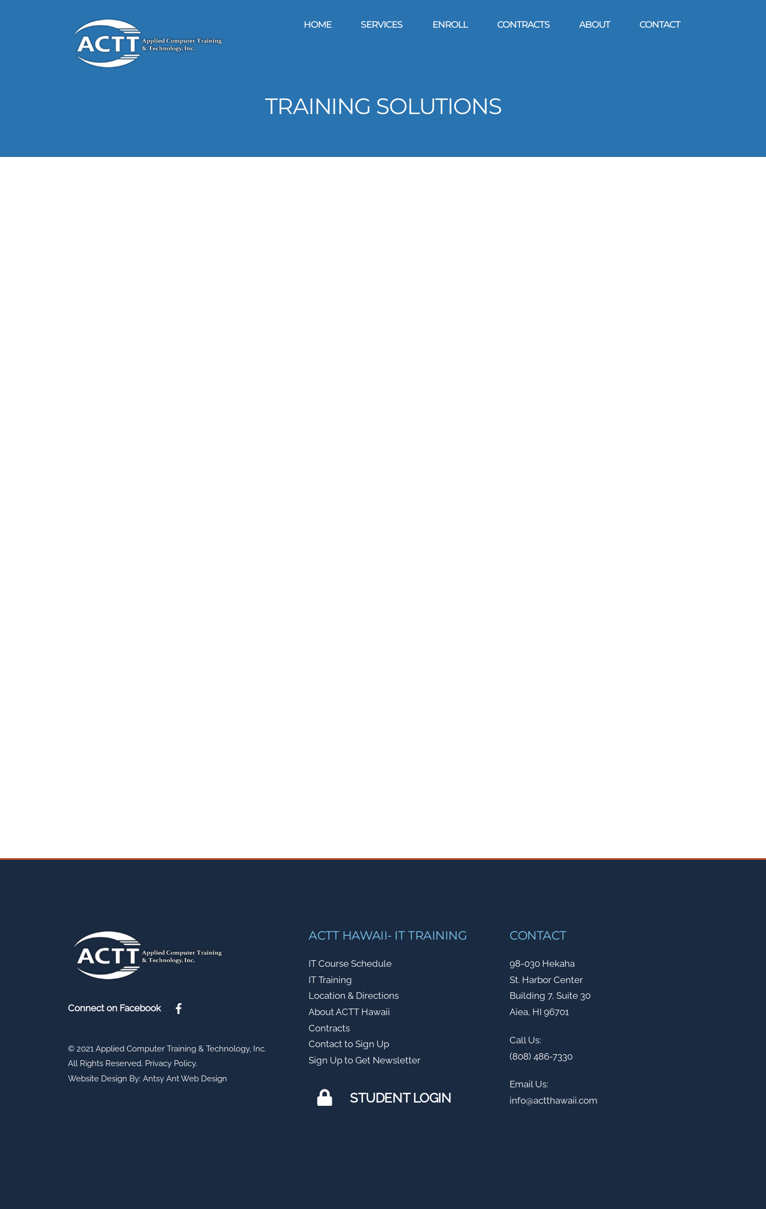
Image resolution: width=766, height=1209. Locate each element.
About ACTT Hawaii (349, 1008)
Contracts (523, 24)
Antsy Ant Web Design (185, 1075)
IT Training (330, 976)
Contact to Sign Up (349, 1040)
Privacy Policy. (171, 1060)
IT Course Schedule (350, 960)
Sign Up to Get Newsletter (364, 1056)
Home (317, 24)
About (594, 24)
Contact (659, 24)
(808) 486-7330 (541, 1052)
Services (382, 24)
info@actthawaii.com (554, 1097)
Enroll (450, 24)
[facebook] (179, 1004)
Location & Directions (354, 992)
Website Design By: (104, 1075)
